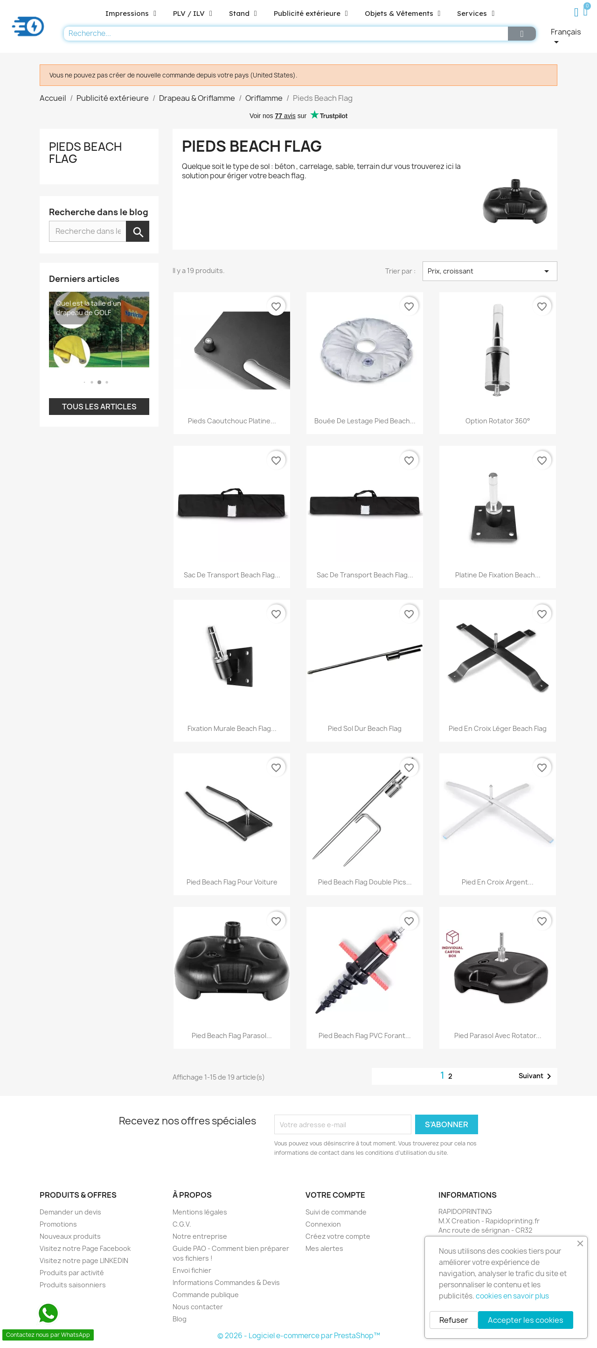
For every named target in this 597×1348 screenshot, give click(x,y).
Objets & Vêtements (403, 13)
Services (475, 13)
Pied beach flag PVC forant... (365, 1035)
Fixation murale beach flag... (232, 728)
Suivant (537, 1076)
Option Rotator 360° (497, 420)
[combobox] (283, 34)
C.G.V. (182, 1224)
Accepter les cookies (525, 1320)
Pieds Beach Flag (85, 153)
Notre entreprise (200, 1236)
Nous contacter (198, 1306)
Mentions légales (200, 1212)
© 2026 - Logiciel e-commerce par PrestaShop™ (298, 1336)
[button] (587, 12)
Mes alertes (324, 1248)
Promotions (58, 1224)
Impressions (130, 13)
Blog (180, 1318)
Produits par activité (72, 1272)
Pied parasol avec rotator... (497, 1035)
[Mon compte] (576, 13)
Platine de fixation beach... (498, 574)
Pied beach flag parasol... (232, 1035)
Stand (243, 13)
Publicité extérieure (311, 13)
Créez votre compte (337, 1236)
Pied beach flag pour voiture (232, 882)
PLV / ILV (192, 13)
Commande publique (206, 1294)
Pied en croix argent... (498, 882)
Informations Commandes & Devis (226, 1282)
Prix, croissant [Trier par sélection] (490, 271)
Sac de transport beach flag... (232, 574)
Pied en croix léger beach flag (498, 728)
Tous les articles (99, 406)
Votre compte (335, 1195)
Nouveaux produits (70, 1236)
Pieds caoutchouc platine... (232, 420)
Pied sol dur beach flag (365, 728)
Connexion (323, 1224)
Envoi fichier (192, 1270)
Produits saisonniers (73, 1284)
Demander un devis (70, 1212)
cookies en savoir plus (512, 1296)
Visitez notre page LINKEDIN (84, 1260)
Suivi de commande (336, 1212)
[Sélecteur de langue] (571, 37)
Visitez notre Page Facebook (85, 1248)
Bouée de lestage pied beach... (365, 420)
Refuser (453, 1320)
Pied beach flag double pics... (365, 882)
